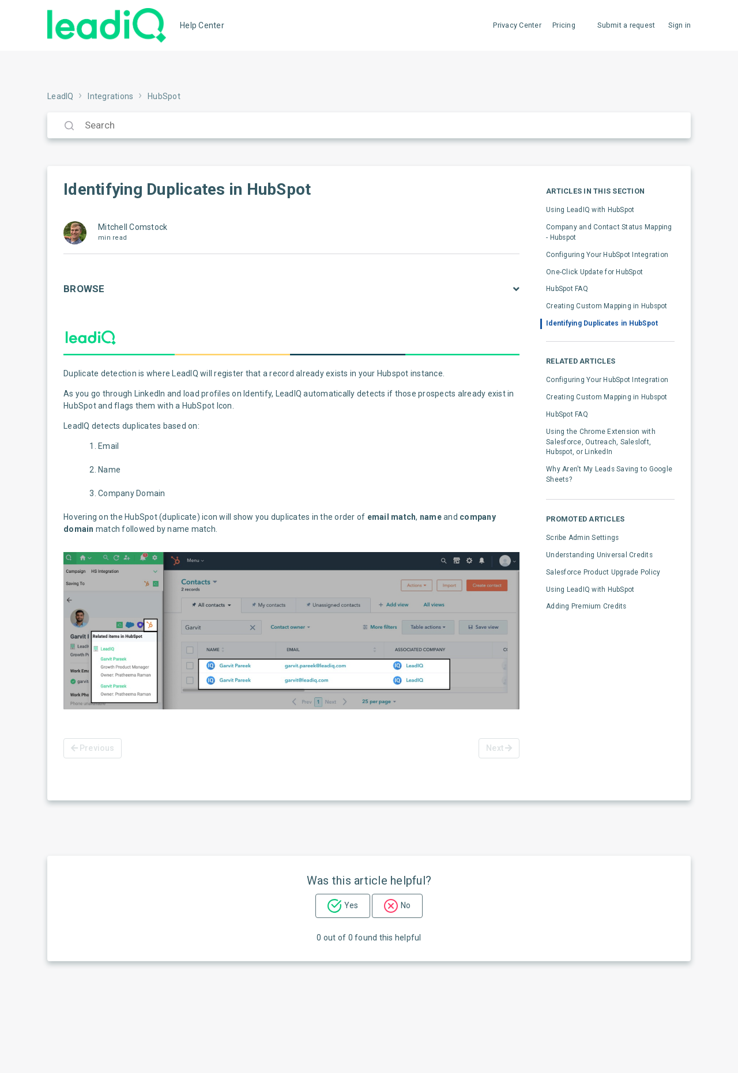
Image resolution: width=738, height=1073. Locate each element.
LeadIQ (60, 96)
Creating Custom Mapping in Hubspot (607, 306)
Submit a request (626, 25)
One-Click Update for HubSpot (594, 272)
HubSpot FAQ (567, 289)
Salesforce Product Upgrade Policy (603, 572)
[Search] (369, 125)
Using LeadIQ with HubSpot (590, 210)
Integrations (110, 96)
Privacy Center (517, 25)
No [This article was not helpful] (406, 905)
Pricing (563, 25)
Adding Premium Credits (586, 606)
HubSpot (164, 96)
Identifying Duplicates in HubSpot (602, 323)
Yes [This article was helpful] (351, 905)
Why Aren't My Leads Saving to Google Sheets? (609, 474)
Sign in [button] (679, 25)
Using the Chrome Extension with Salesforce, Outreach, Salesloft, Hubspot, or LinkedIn (601, 442)
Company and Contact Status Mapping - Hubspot (609, 232)
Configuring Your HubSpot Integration (607, 255)
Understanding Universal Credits (599, 555)
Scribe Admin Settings (582, 538)
